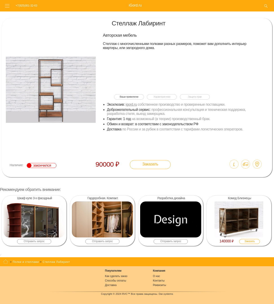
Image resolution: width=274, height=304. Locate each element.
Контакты (159, 280)
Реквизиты (159, 285)
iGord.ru (135, 5)
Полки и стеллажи (26, 262)
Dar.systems (166, 293)
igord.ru (131, 104)
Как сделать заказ (116, 276)
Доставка (111, 285)
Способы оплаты (115, 280)
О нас (156, 276)
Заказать (150, 164)
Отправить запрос (34, 241)
